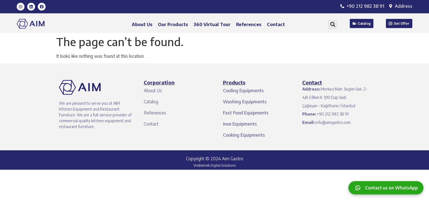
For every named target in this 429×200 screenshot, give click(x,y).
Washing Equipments (245, 101)
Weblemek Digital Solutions (215, 165)
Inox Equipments (240, 124)
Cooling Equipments (243, 90)
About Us (142, 24)
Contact (276, 24)
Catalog (151, 101)
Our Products (173, 24)
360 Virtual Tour (212, 24)
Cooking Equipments (244, 135)
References (248, 24)
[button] (332, 24)
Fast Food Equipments (246, 113)
